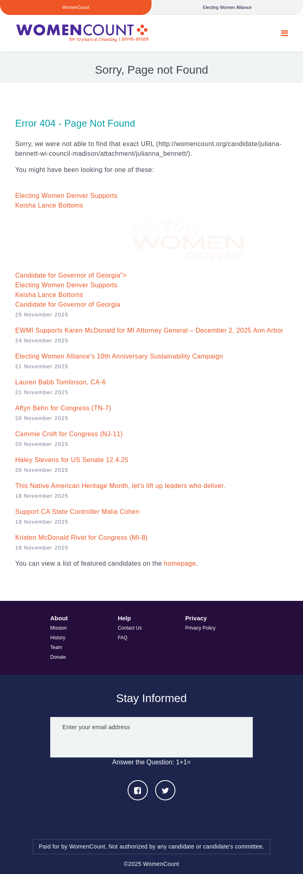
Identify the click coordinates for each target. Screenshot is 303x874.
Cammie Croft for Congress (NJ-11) (69, 434)
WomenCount (82, 33)
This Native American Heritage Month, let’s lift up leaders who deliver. (120, 485)
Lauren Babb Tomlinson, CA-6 (60, 382)
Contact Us (130, 628)
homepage (180, 563)
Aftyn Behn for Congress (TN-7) (63, 408)
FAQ (123, 638)
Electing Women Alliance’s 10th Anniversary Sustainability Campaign (119, 356)
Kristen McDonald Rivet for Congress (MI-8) (81, 537)
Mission (58, 628)
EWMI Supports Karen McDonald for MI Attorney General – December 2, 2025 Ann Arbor (149, 330)
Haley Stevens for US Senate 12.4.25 (71, 459)
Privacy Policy (200, 628)
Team (56, 647)
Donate (58, 657)
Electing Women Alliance (227, 7)
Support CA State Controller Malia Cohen (77, 511)
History (57, 638)
